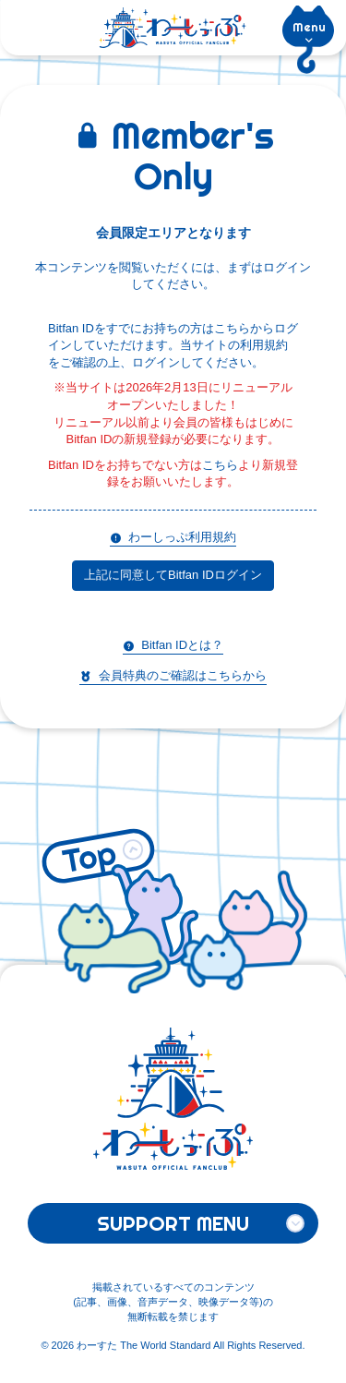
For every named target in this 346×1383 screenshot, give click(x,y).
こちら (220, 465)
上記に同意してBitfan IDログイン (173, 575)
